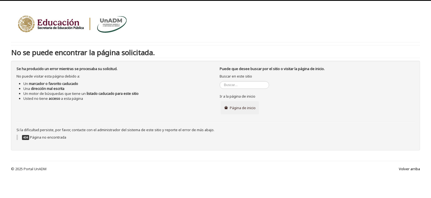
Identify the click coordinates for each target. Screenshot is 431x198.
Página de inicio (239, 107)
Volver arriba (409, 168)
